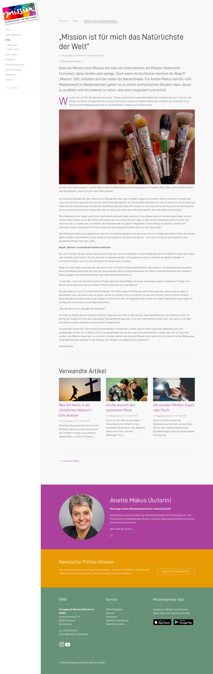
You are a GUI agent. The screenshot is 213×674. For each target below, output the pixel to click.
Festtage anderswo (15, 64)
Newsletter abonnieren (176, 571)
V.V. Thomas (67, 421)
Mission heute (68, 61)
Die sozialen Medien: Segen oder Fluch (174, 407)
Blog (7, 39)
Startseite (63, 21)
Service (9, 79)
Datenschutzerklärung (117, 620)
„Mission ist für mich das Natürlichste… (101, 21)
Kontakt (110, 613)
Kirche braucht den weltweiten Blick (120, 407)
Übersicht (12, 45)
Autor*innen (13, 49)
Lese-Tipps (10, 54)
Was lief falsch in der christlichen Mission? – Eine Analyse (76, 410)
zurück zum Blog (69, 461)
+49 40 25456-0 (68, 630)
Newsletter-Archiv (115, 624)
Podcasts (10, 59)
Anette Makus (68, 55)
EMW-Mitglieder (114, 609)
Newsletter (11, 74)
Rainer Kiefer (115, 416)
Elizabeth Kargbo (164, 416)
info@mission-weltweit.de (75, 634)
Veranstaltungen (13, 69)
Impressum (111, 617)
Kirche (78, 61)
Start (7, 29)
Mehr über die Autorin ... (121, 529)
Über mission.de (13, 34)
